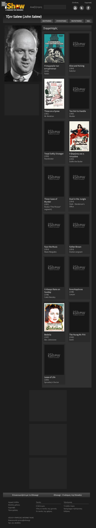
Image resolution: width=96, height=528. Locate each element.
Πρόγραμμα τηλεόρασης (73, 508)
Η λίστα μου (40, 506)
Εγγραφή (88, 2)
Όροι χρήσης (13, 510)
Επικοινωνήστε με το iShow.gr (25, 495)
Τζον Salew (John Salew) (24, 16)
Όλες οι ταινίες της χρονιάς (46, 508)
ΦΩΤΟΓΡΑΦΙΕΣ (76, 21)
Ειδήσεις (67, 511)
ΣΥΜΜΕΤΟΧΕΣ (61, 21)
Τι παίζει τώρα (69, 506)
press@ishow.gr (24, 520)
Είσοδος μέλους (14, 505)
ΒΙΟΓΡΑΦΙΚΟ (46, 21)
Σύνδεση (75, 2)
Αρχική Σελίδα (13, 502)
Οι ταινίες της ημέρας (44, 511)
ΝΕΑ (88, 21)
